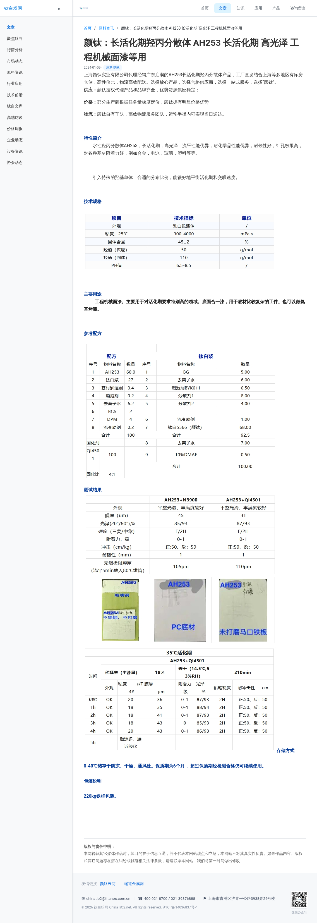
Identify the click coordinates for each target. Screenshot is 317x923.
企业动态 (15, 140)
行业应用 (15, 83)
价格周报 (15, 128)
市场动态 (15, 61)
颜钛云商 (108, 883)
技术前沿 (15, 95)
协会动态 (15, 162)
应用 (258, 8)
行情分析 (15, 49)
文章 (11, 27)
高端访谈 (15, 117)
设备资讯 (15, 151)
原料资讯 (15, 72)
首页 (205, 8)
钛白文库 (15, 106)
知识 (240, 8)
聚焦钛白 (15, 38)
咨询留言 (298, 8)
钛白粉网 (13, 8)
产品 (276, 8)
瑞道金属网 (134, 883)
